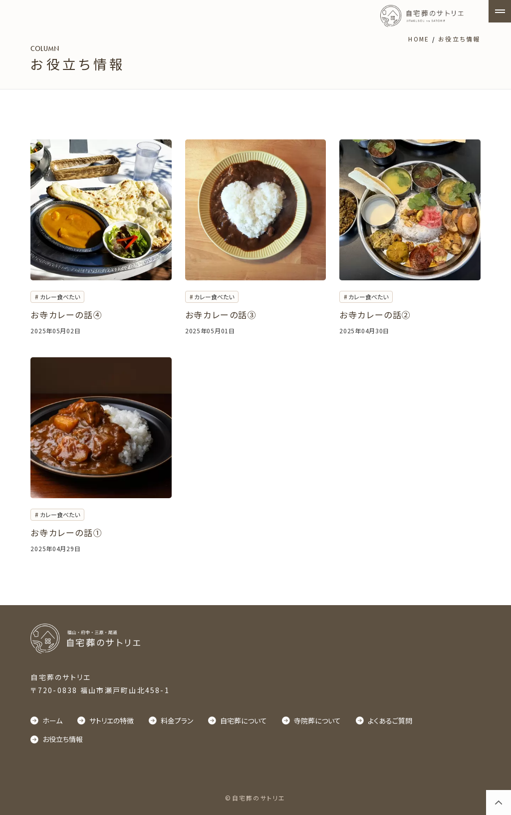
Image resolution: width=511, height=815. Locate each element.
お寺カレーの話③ (221, 315)
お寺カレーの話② (375, 315)
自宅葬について (243, 721)
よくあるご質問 (390, 721)
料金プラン (177, 721)
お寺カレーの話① (66, 533)
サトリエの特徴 (111, 721)
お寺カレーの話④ (66, 315)
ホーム (52, 721)
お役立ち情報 (62, 739)
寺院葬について (317, 721)
